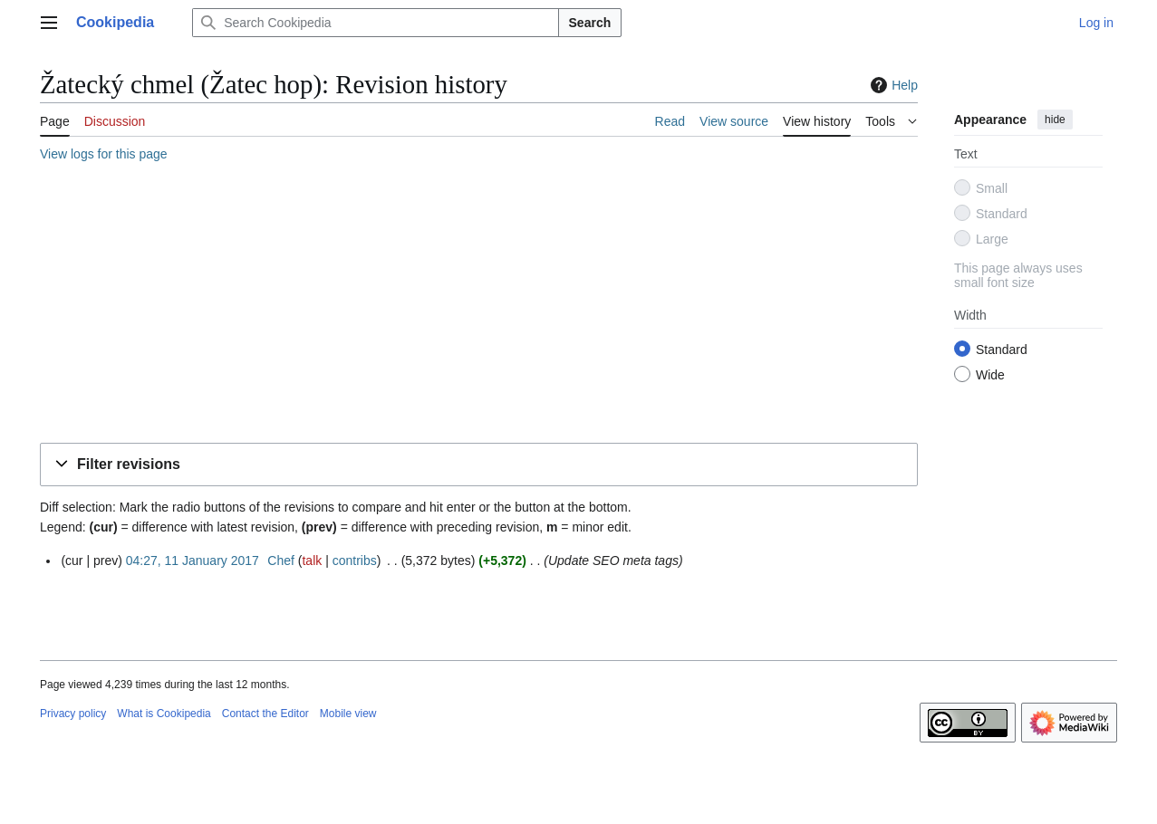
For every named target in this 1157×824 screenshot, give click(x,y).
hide (1055, 119)
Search (590, 22)
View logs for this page (104, 154)
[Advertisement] (479, 305)
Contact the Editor (265, 713)
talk (312, 560)
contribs (355, 560)
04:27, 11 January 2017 (192, 560)
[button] (478, 465)
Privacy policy (73, 713)
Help (892, 85)
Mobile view (348, 713)
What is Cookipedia (163, 713)
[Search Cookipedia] (375, 22)
